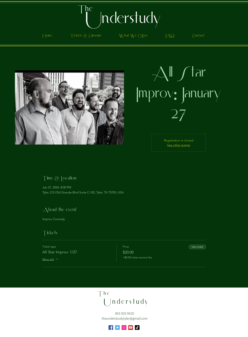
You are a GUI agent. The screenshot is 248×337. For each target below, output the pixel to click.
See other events (178, 145)
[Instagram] (124, 327)
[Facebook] (110, 327)
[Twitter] (117, 327)
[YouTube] (130, 327)
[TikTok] (137, 327)
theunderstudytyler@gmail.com (125, 318)
